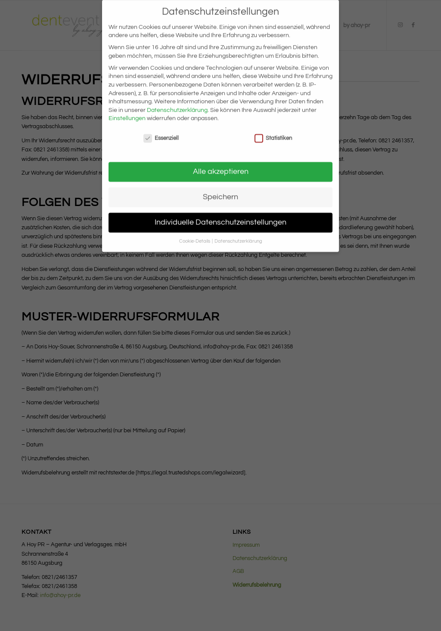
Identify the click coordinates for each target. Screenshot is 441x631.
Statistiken (273, 131)
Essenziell (161, 131)
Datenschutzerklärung (177, 103)
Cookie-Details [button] (195, 233)
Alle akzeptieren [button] (220, 164)
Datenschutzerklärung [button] (238, 233)
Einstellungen (127, 111)
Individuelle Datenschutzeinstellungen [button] (220, 215)
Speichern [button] (220, 190)
